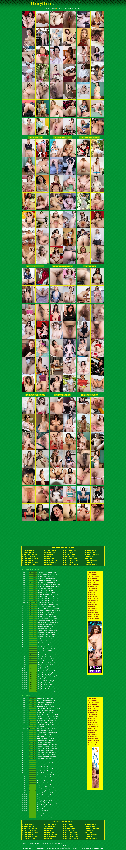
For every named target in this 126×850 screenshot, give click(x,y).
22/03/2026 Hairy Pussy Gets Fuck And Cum (38, 768)
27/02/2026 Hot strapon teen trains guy (37, 815)
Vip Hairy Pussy (49, 552)
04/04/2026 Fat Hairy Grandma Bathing (37, 742)
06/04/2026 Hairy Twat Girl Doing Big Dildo (39, 612)
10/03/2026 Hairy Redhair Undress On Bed (38, 793)
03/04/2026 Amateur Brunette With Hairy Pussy (39, 744)
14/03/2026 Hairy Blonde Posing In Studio (38, 658)
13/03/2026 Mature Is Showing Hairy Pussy (38, 660)
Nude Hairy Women (71, 564)
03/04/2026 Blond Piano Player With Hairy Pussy (40, 618)
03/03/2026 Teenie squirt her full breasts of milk (39, 807)
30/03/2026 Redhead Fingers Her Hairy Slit (38, 626)
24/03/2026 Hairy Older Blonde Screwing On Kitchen (41, 764)
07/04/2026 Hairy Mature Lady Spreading (37, 736)
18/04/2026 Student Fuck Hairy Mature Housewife (40, 714)
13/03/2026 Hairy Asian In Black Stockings (38, 787)
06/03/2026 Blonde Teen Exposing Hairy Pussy (39, 675)
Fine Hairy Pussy (89, 395)
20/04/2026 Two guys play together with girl (38, 700)
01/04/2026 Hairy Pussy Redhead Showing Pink (39, 748)
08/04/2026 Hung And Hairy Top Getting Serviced (40, 608)
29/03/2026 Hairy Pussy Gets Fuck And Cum (38, 754)
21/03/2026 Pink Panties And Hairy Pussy (37, 770)
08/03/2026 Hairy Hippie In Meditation (37, 797)
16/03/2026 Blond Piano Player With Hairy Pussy (40, 654)
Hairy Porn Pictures (92, 554)
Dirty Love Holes (35, 266)
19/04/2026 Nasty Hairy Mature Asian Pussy (38, 582)
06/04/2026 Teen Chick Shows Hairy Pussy (38, 738)
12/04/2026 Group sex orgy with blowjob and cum (40, 726)
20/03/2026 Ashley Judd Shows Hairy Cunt (38, 772)
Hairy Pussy (48, 554)
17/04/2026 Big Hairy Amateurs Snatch (37, 590)
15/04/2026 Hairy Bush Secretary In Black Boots (40, 594)
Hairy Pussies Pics (71, 562)
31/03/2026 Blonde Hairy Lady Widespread (38, 750)
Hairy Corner (89, 556)
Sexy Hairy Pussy (50, 562)
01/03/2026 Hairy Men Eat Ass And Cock (38, 685)
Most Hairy (89, 558)
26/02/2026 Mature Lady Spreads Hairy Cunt (38, 817)
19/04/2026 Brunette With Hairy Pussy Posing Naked (41, 584)
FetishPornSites (50, 8)
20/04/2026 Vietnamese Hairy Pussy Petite (38, 706)
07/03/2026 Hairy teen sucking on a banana (38, 799)
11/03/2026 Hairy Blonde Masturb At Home (38, 665)
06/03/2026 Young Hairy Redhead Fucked (37, 801)
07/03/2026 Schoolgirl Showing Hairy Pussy (38, 673)
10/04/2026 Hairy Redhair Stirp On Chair (37, 730)
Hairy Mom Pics (49, 558)
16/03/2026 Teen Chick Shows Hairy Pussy (38, 780)
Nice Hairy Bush (70, 554)
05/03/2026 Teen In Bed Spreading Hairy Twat (39, 677)
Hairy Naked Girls (91, 564)
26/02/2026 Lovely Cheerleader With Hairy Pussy (40, 691)
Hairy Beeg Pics (90, 550)
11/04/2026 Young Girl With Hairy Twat (37, 602)
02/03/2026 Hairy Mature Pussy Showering (38, 683)
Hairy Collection (25, 843)
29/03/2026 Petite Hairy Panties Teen (36, 628)
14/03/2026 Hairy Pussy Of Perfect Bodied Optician (40, 785)
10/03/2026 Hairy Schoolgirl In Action (37, 667)
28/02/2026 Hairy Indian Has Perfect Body (38, 687)
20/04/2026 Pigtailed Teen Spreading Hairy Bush (40, 580)
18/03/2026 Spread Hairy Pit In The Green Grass (39, 776)
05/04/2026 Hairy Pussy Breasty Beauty (37, 614)
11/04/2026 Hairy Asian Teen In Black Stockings (39, 728)
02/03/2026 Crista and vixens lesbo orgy (37, 809)
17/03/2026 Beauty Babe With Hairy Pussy (38, 652)
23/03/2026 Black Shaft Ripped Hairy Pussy (38, 766)
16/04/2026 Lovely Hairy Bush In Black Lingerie (39, 718)
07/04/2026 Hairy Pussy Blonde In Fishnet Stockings (41, 610)
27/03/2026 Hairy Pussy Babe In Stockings (38, 632)
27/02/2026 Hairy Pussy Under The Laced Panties (40, 689)
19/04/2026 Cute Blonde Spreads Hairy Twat (38, 710)
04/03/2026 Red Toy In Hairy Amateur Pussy (39, 679)
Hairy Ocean (33, 843)
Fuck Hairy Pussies (89, 138)
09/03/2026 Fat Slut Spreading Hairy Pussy (38, 669)
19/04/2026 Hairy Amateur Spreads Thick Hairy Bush (41, 708)
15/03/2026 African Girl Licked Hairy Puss (38, 782)
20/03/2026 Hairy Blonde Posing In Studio (38, 646)
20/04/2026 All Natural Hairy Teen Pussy (38, 576)
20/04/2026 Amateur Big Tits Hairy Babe (37, 698)
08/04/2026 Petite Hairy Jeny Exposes (36, 734)
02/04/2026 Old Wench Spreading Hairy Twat (39, 620)
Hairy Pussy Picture (72, 560)
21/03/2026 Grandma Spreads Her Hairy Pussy (39, 644)
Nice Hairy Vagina (62, 138)
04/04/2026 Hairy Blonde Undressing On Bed (39, 616)
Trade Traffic (63, 846)
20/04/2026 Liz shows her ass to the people (38, 702)
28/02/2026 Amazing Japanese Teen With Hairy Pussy (41, 813)
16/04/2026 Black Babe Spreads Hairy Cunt (38, 592)
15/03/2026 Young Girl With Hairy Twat (37, 656)
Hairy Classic (69, 552)
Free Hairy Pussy (53, 843)
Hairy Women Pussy (35, 395)
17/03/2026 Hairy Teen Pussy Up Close (37, 778)
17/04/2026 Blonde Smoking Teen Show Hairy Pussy (40, 716)
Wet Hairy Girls (70, 556)
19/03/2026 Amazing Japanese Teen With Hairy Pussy (41, 774)
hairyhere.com (99, 848)
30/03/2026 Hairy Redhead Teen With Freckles (39, 752)
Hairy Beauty (48, 556)
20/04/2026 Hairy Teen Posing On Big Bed (38, 704)
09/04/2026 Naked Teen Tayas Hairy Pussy (38, 606)
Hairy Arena (45, 843)
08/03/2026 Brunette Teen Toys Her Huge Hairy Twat (41, 671)
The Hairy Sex (35, 138)
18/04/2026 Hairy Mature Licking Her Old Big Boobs (41, 586)
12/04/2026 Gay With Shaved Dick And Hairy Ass (40, 600)
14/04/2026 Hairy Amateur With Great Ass (38, 596)
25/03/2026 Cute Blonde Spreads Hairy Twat (38, 762)
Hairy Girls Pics (62, 395)
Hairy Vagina (89, 266)
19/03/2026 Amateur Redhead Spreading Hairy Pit (40, 648)
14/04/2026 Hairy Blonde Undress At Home (38, 722)
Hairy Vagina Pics (50, 560)
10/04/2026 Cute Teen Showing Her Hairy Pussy (40, 604)
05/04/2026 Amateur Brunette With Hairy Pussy (39, 740)
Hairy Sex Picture (91, 560)
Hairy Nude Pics (90, 552)
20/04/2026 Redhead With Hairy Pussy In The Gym (40, 572)
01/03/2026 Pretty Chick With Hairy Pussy (38, 811)
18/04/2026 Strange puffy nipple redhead (37, 712)
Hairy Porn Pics (70, 550)
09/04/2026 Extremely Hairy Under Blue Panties (39, 732)
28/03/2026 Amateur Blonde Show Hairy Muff (39, 756)
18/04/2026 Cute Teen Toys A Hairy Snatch (38, 588)
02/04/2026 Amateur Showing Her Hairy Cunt (39, 746)
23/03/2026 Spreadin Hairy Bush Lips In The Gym (40, 640)
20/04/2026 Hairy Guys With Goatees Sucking (39, 578)
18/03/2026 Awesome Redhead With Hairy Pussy (40, 650)
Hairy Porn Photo (71, 558)
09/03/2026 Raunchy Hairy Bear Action (37, 795)
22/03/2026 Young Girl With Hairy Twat (37, 642)
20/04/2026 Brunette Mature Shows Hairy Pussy (39, 574)
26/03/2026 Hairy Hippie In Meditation (37, 760)
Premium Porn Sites (62, 8)
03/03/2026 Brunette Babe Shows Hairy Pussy (39, 681)
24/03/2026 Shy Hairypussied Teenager (37, 638)
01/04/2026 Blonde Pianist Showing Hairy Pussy (40, 622)
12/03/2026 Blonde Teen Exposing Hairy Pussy (39, 662)
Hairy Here (39, 843)
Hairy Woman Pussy (62, 266)
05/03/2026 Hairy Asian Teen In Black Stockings (39, 803)
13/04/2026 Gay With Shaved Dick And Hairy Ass (40, 598)
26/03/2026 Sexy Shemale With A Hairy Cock (39, 634)
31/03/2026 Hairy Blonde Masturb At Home (38, 624)
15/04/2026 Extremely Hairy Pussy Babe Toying (39, 720)
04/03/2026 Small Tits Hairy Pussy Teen (37, 805)
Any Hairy (88, 562)
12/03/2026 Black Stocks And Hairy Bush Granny (40, 789)
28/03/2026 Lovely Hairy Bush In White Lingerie (40, 630)
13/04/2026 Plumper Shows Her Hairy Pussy (38, 724)
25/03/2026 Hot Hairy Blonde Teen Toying (38, 636)
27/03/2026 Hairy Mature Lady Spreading (37, 758)
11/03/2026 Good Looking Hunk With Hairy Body (40, 791)
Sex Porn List (75, 8)
